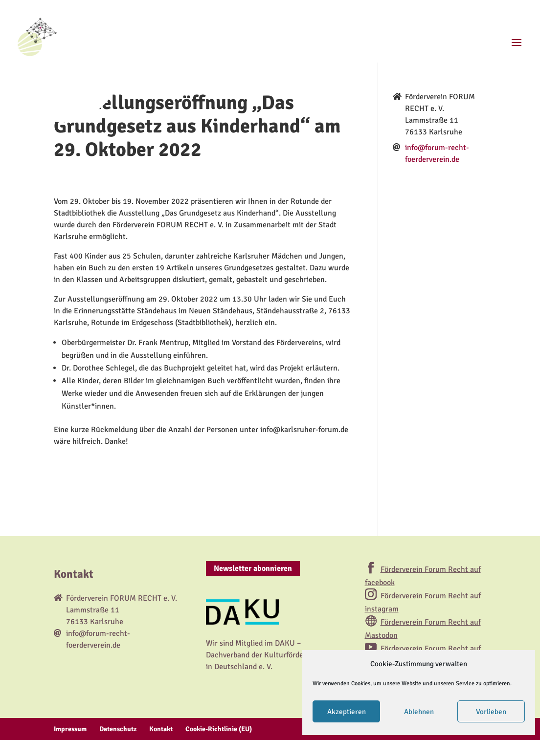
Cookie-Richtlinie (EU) (218, 729)
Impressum (70, 729)
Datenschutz (117, 729)
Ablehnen (419, 711)
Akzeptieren (346, 711)
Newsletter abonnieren (253, 568)
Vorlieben (491, 711)
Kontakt (161, 729)
